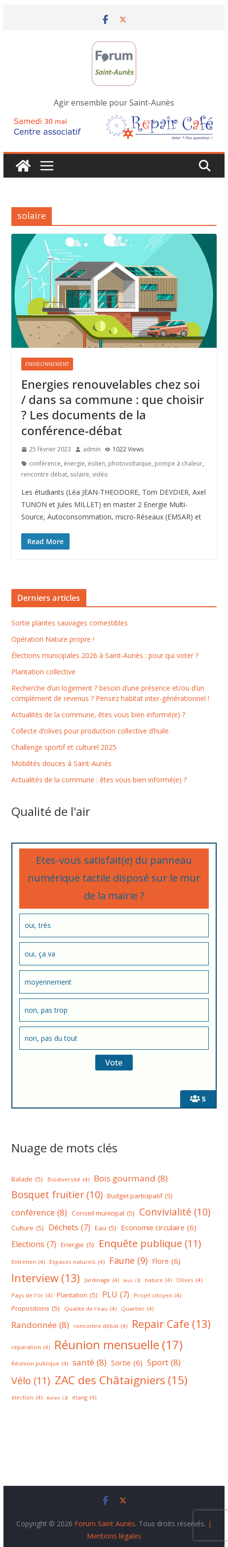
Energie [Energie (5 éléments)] (77, 1245)
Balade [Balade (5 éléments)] (27, 1179)
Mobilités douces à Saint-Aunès (61, 763)
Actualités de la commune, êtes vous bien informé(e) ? (98, 714)
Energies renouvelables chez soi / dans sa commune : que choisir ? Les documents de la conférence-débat (112, 407)
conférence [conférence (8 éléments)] (39, 1212)
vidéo (100, 474)
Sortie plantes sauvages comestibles (69, 622)
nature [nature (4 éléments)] (158, 1280)
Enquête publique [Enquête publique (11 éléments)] (150, 1243)
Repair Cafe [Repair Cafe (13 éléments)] (171, 1324)
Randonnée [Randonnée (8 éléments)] (40, 1325)
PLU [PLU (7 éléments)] (115, 1295)
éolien (96, 463)
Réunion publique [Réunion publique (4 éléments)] (39, 1364)
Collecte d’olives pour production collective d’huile (90, 731)
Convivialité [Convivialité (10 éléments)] (174, 1212)
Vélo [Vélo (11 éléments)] (30, 1381)
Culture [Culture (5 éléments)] (27, 1228)
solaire (79, 474)
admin (92, 449)
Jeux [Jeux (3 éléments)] (131, 1281)
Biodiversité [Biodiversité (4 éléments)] (68, 1180)
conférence (45, 463)
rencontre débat (44, 474)
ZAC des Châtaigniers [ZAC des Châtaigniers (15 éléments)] (121, 1380)
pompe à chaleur (178, 463)
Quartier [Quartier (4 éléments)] (137, 1309)
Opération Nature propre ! (52, 639)
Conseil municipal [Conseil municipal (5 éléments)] (103, 1213)
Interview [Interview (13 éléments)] (45, 1278)
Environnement (47, 364)
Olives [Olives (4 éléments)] (189, 1280)
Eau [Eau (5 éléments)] (105, 1228)
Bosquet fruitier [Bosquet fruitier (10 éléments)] (57, 1194)
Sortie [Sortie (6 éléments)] (127, 1362)
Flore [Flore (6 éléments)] (166, 1261)
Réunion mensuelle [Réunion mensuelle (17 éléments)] (118, 1344)
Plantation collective (43, 671)
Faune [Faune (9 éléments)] (128, 1260)
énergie (74, 463)
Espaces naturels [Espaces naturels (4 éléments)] (77, 1262)
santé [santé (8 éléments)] (90, 1362)
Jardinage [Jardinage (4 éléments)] (101, 1280)
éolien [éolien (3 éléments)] (57, 1398)
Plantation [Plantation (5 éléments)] (77, 1295)
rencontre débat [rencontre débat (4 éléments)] (100, 1326)
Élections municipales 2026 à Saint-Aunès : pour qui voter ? (104, 655)
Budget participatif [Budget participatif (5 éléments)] (140, 1196)
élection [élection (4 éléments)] (26, 1398)
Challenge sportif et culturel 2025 (63, 747)
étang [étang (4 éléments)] (84, 1398)
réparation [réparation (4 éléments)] (30, 1347)
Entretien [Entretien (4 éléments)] (28, 1262)
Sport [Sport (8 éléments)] (164, 1362)
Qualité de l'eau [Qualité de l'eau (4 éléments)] (90, 1309)
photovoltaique (130, 463)
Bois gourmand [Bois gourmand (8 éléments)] (131, 1178)
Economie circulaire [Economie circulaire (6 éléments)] (158, 1227)
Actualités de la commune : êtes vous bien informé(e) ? (99, 779)
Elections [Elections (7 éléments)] (33, 1244)
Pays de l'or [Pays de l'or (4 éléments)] (31, 1295)
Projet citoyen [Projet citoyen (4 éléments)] (157, 1295)
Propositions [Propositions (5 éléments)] (35, 1309)
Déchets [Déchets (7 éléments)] (69, 1227)
